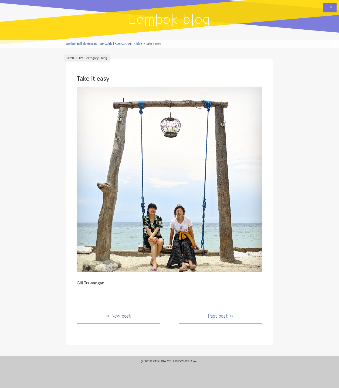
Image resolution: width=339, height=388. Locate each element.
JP (330, 8)
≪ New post (118, 316)
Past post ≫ (220, 316)
